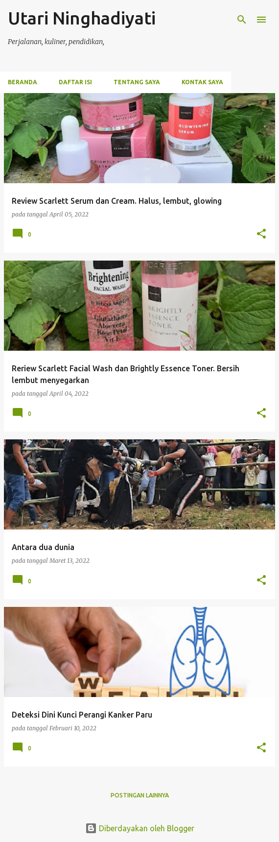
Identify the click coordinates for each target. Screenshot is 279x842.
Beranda (22, 82)
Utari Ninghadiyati (82, 18)
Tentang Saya (137, 82)
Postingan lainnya (140, 795)
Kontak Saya (202, 82)
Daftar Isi (75, 82)
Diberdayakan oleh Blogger (139, 828)
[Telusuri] (242, 19)
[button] (261, 234)
